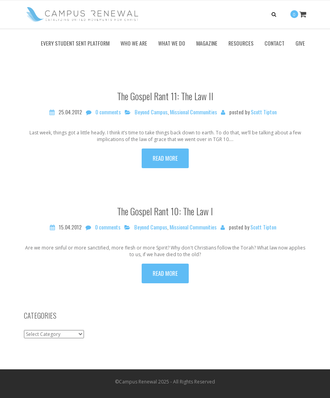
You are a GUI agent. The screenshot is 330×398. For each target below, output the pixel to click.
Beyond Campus (151, 112)
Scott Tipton (264, 112)
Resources (240, 43)
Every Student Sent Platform (75, 43)
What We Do (171, 43)
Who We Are (133, 43)
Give (300, 43)
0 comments (108, 112)
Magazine (206, 43)
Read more (165, 158)
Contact (274, 43)
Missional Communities (193, 112)
